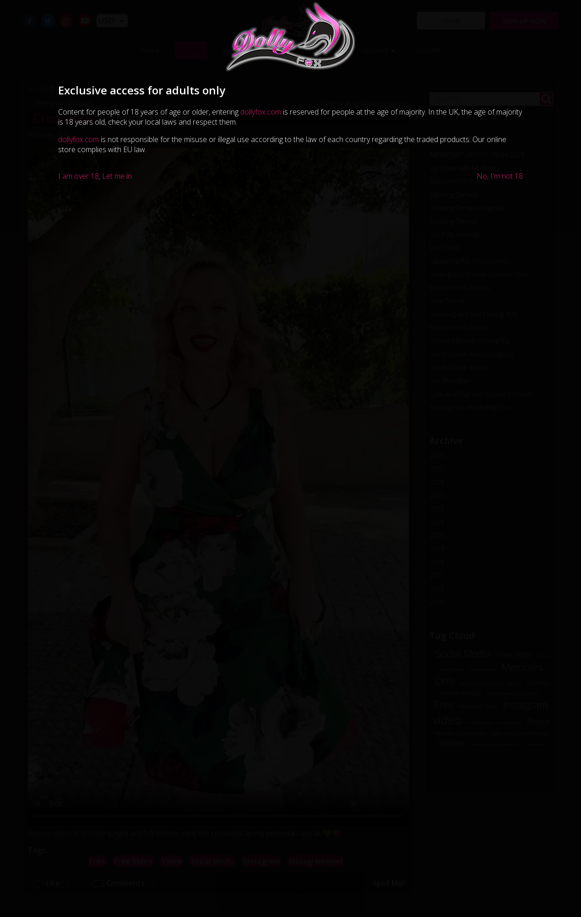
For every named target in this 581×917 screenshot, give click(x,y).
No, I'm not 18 (500, 176)
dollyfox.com (260, 112)
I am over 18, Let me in (95, 176)
